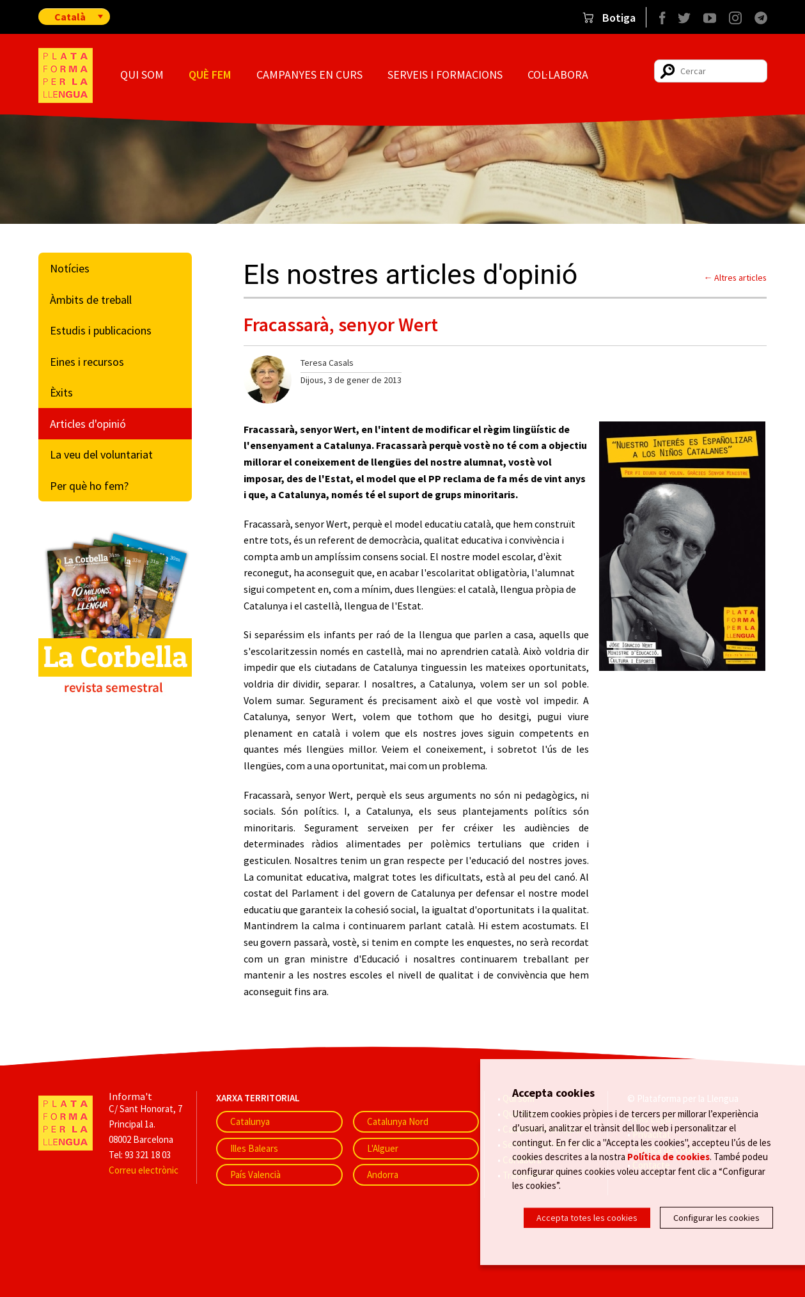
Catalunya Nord (397, 1121)
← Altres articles (735, 277)
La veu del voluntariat (101, 454)
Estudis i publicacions (101, 330)
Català (70, 16)
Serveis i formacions (445, 74)
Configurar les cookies (716, 1217)
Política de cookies (668, 1158)
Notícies (70, 268)
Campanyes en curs (309, 74)
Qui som (142, 74)
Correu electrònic (143, 1170)
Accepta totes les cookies (586, 1217)
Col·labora (558, 74)
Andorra (382, 1174)
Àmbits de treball (91, 299)
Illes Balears (254, 1148)
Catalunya (250, 1121)
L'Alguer (382, 1148)
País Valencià (255, 1174)
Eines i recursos (87, 361)
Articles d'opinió (88, 423)
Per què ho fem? (89, 485)
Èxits (61, 392)
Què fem (210, 74)
